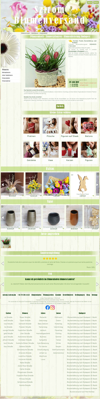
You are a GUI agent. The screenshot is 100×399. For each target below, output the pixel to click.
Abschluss (43, 356)
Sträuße (12, 40)
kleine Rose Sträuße (25, 366)
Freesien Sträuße (25, 327)
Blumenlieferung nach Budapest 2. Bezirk (82, 320)
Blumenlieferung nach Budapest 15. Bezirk (82, 363)
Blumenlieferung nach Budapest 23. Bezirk (82, 388)
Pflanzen (14, 44)
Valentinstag (58, 327)
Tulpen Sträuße (25, 320)
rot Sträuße (8, 317)
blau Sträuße (8, 346)
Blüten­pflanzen (6, 72)
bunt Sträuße (8, 343)
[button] (97, 184)
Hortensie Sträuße (25, 359)
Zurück (60, 106)
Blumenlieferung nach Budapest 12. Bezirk (82, 353)
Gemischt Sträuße (25, 324)
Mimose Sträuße (25, 379)
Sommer (58, 337)
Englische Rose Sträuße (25, 375)
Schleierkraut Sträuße (25, 382)
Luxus (43, 359)
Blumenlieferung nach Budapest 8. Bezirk (82, 340)
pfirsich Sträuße (8, 340)
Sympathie (43, 340)
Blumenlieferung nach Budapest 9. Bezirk (82, 343)
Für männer (43, 346)
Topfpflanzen (34, 33)
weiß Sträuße (8, 320)
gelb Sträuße (8, 333)
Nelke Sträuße (25, 363)
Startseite (5, 35)
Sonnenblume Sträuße (25, 350)
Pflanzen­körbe (43, 33)
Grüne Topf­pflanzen (7, 75)
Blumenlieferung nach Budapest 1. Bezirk (82, 317)
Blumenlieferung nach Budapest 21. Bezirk (82, 382)
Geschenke (9, 36)
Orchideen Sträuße (25, 340)
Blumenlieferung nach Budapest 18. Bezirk (82, 372)
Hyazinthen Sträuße (25, 330)
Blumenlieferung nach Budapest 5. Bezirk (82, 330)
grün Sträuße (8, 337)
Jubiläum (43, 330)
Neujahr (58, 346)
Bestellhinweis (68, 295)
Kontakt (58, 295)
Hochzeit (15, 49)
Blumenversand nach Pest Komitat (82, 392)
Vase (50, 201)
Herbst (58, 340)
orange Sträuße (8, 330)
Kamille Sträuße (25, 385)
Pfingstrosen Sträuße (25, 372)
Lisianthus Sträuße (25, 356)
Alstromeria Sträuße (25, 337)
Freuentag (58, 330)
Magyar (96, 2)
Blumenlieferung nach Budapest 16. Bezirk (82, 366)
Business (43, 337)
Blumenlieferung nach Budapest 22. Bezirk (82, 385)
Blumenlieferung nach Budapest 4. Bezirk (82, 327)
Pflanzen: (5, 70)
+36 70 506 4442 (24, 295)
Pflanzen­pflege (6, 81)
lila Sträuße (8, 327)
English (90, 2)
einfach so (43, 353)
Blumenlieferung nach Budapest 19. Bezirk (82, 375)
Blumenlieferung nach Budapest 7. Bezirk (82, 337)
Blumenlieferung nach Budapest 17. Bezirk (82, 369)
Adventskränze (58, 353)
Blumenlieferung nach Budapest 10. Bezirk (82, 346)
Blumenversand (25, 33)
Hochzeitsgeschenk (43, 333)
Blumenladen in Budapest (76, 51)
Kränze (12, 53)
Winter (58, 343)
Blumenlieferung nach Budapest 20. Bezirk (82, 379)
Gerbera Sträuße (25, 346)
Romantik (43, 317)
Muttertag (58, 324)
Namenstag (43, 327)
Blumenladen (11, 59)
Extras (50, 169)
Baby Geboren (43, 324)
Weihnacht (58, 317)
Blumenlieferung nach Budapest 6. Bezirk (82, 333)
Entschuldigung (43, 350)
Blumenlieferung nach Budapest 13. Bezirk (82, 356)
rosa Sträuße (8, 324)
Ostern (58, 320)
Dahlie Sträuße (25, 369)
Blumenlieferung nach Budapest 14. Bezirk (82, 359)
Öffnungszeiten (48, 295)
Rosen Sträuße (25, 317)
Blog (88, 295)
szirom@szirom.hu (9, 295)
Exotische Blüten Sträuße (25, 343)
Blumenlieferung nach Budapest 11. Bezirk (82, 350)
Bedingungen (80, 295)
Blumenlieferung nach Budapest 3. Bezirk (82, 324)
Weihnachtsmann (58, 350)
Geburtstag (43, 320)
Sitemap (94, 295)
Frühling (58, 333)
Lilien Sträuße (25, 333)
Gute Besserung (43, 343)
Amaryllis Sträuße (25, 353)
